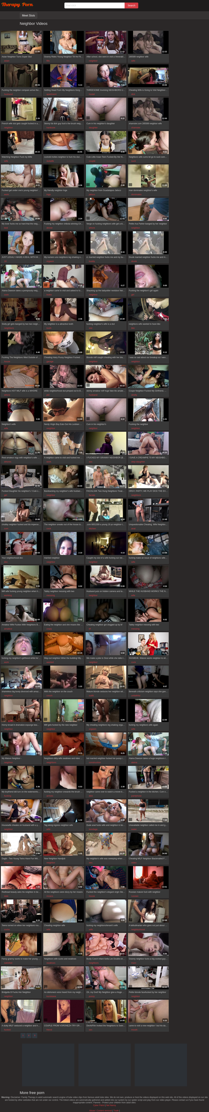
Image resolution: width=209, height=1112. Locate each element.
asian (6, 60)
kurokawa (51, 996)
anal (133, 528)
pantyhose (136, 796)
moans (49, 896)
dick (133, 94)
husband (8, 94)
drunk (134, 261)
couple (92, 161)
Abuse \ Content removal (100, 1110)
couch (49, 695)
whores (7, 461)
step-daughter (138, 461)
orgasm (50, 261)
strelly (134, 395)
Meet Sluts (28, 15)
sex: (91, 862)
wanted (50, 662)
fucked (7, 1029)
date (6, 896)
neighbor (93, 60)
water (134, 829)
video (134, 862)
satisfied (8, 963)
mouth (134, 1029)
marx (133, 963)
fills (48, 60)
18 (5, 261)
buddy (92, 261)
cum (6, 528)
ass (90, 461)
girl (132, 294)
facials (92, 495)
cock (6, 294)
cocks (7, 929)
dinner (49, 228)
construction (95, 762)
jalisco (92, 194)
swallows (50, 963)
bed (6, 228)
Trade (116, 1110)
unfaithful (135, 695)
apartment (51, 94)
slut (90, 328)
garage (49, 361)
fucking (7, 796)
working (8, 595)
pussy (92, 996)
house (7, 361)
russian (134, 896)
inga (48, 194)
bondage (93, 829)
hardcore (50, 127)
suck (133, 161)
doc (6, 562)
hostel (92, 94)
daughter (93, 127)
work (6, 194)
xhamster (135, 127)
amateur (8, 628)
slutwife (50, 161)
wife (133, 60)
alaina (134, 762)
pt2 (48, 395)
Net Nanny (111, 1105)
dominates (136, 194)
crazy (49, 628)
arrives (49, 796)
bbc (133, 328)
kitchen (92, 528)
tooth (48, 328)
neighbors (9, 328)
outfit (91, 695)
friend (49, 1029)
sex (90, 1029)
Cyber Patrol (99, 1105)
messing (50, 595)
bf (90, 628)
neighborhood (138, 929)
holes (49, 294)
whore (92, 228)
